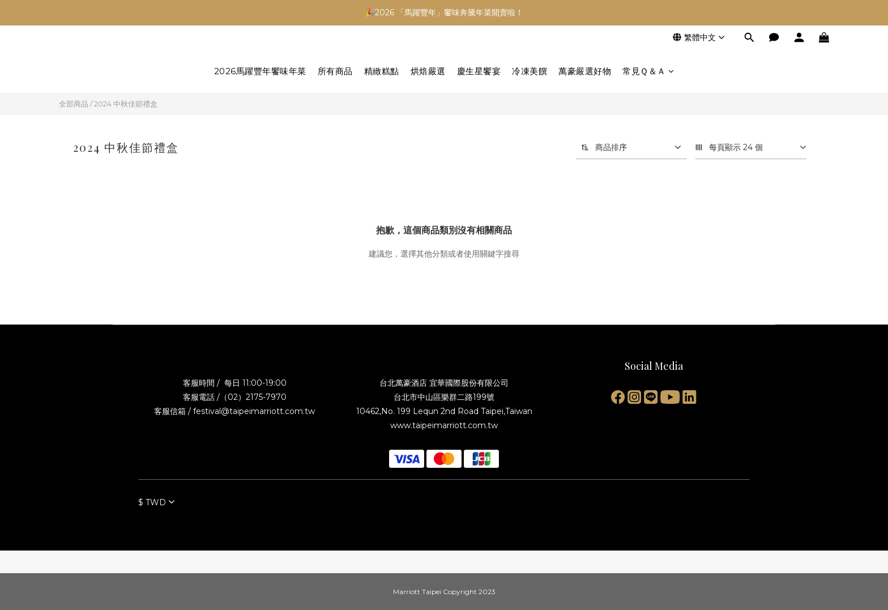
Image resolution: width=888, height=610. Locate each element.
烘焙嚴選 (428, 71)
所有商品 (335, 71)
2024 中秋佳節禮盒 (125, 103)
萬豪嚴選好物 (584, 71)
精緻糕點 (381, 71)
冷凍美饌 (529, 71)
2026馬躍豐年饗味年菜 (260, 71)
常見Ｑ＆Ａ (648, 71)
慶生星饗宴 (479, 71)
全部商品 (73, 103)
